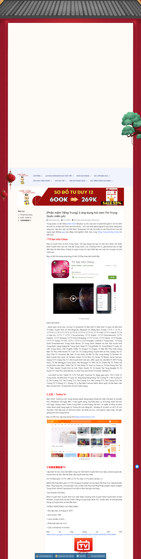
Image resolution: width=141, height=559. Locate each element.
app (63, 232)
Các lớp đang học (101, 176)
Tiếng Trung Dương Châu (108, 232)
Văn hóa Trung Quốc (77, 181)
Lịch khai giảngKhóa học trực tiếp (58, 176)
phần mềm (71, 224)
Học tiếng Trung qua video (100, 181)
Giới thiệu (37, 176)
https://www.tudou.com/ (85, 417)
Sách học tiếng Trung (41, 181)
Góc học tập (60, 181)
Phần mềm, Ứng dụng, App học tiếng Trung (86, 220)
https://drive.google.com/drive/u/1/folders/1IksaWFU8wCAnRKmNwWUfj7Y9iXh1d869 (81, 534)
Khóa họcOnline (82, 176)
